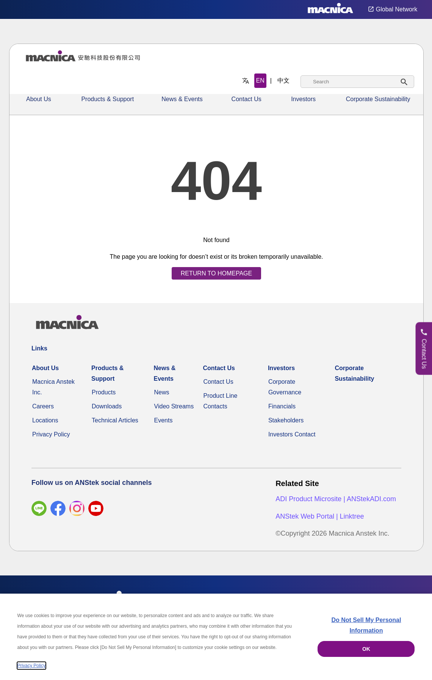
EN (260, 80)
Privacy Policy (51, 434)
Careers (43, 406)
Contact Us (246, 99)
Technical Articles (115, 420)
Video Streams (174, 406)
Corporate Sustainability (378, 99)
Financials (282, 406)
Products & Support (107, 99)
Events (163, 420)
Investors (303, 99)
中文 (283, 80)
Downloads (107, 406)
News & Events (181, 99)
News (161, 392)
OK (366, 649)
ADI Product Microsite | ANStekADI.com (335, 499)
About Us (38, 99)
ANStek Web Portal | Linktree (319, 516)
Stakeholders (286, 420)
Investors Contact (292, 434)
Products (104, 392)
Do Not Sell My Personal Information (366, 625)
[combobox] (357, 81)
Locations (45, 420)
